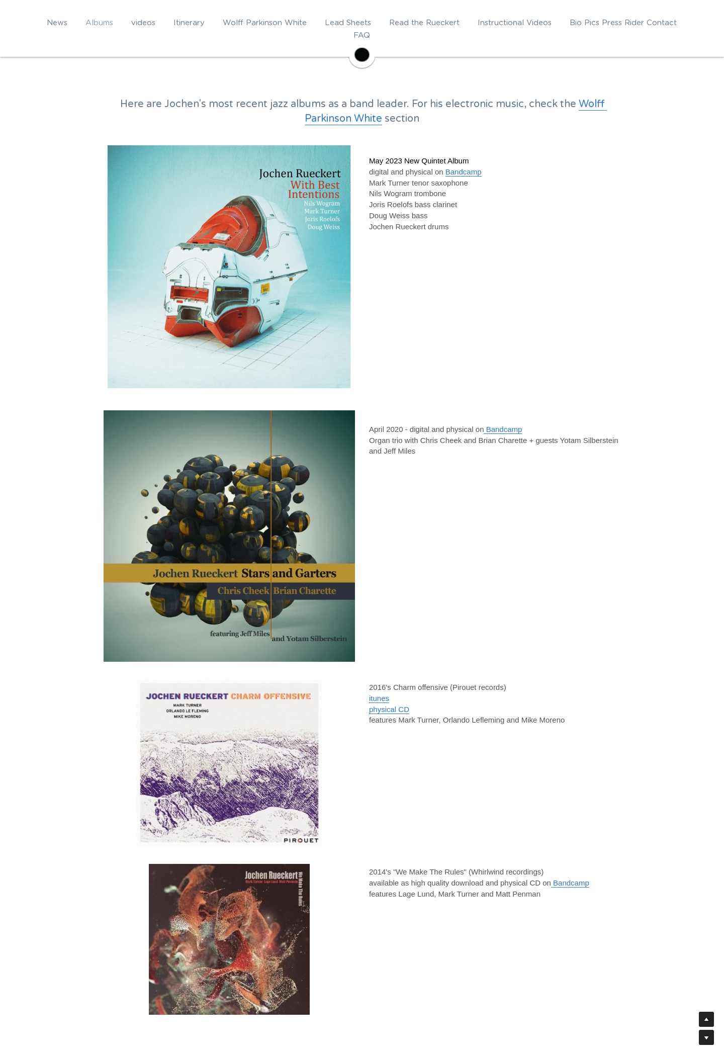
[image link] (362, 53)
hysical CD (391, 709)
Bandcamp (503, 429)
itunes (379, 698)
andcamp (466, 171)
